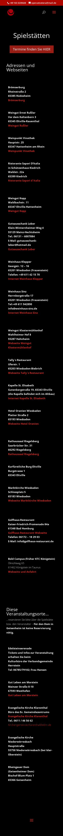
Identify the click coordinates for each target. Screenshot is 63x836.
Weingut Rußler (18, 125)
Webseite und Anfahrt (22, 571)
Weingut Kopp (17, 211)
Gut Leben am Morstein (23, 695)
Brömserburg (16, 100)
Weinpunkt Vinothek (21, 151)
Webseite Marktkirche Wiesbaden (29, 500)
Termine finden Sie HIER (31, 49)
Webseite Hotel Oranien (23, 423)
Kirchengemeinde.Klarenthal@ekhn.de (29, 724)
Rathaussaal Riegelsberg (23, 454)
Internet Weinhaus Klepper (25, 278)
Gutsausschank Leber (21, 249)
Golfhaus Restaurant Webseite (27, 532)
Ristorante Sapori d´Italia (24, 180)
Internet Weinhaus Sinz (23, 312)
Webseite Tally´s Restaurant (26, 372)
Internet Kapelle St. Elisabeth (26, 398)
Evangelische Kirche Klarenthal (28, 716)
